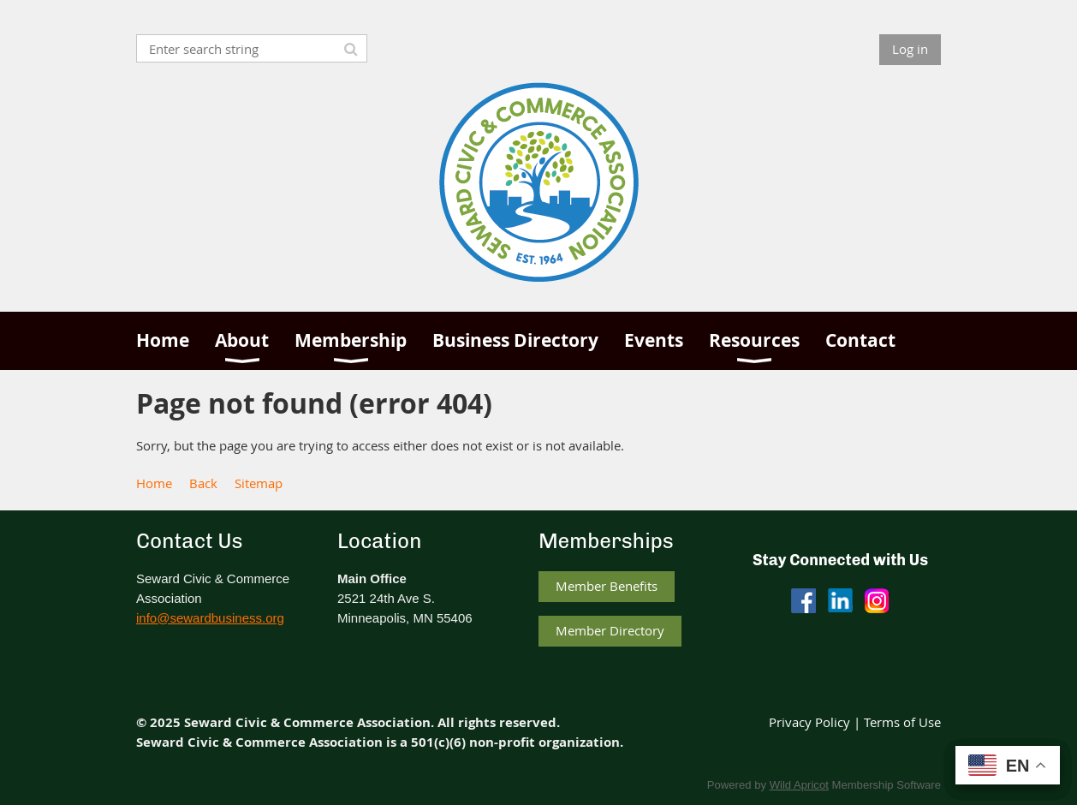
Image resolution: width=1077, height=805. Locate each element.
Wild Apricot (799, 784)
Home (154, 483)
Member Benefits (607, 585)
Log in (910, 48)
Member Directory (610, 630)
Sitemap (259, 483)
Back (203, 483)
